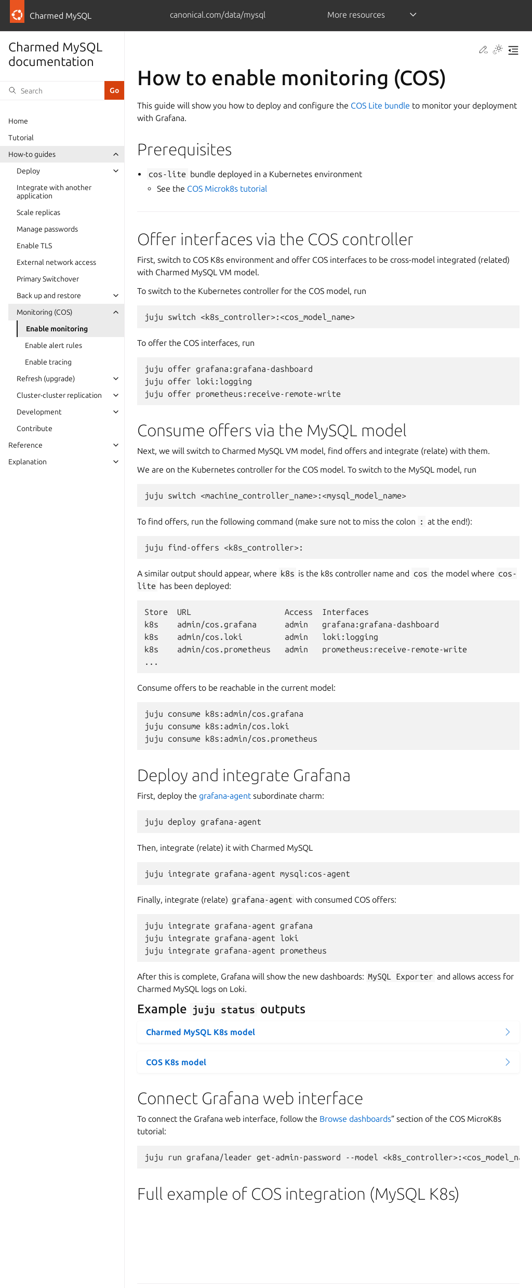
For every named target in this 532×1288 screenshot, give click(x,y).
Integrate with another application (54, 191)
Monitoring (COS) (44, 312)
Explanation (27, 462)
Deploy (28, 171)
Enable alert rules (53, 345)
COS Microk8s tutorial (227, 188)
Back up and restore (49, 295)
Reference (25, 445)
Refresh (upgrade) (46, 378)
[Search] (52, 90)
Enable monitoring (57, 329)
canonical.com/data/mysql (217, 14)
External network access (56, 262)
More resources (356, 14)
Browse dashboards (355, 1118)
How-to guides (32, 154)
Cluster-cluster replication (59, 395)
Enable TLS (34, 246)
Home (18, 121)
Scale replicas (38, 212)
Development (39, 412)
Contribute (34, 428)
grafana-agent (225, 795)
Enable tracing (48, 362)
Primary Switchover (48, 279)
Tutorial (21, 137)
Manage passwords (47, 229)
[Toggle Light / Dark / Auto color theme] (498, 50)
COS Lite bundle (380, 105)
